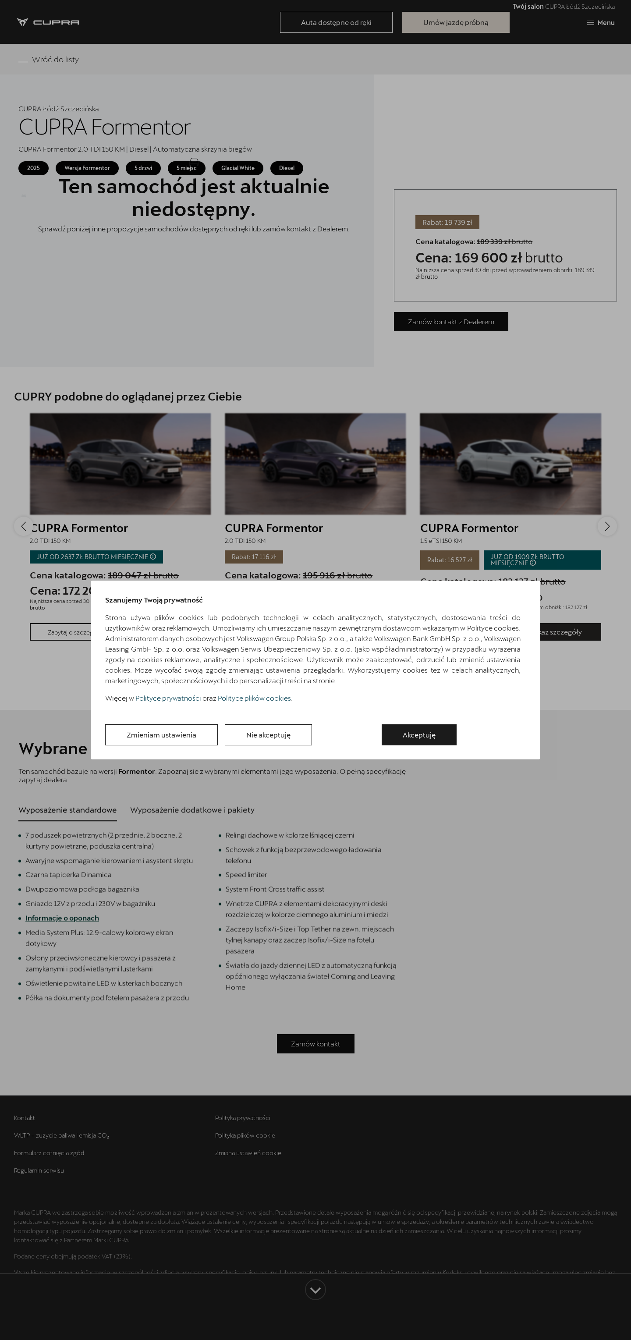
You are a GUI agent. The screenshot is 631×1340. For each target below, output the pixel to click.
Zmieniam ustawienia (161, 734)
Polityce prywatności (168, 698)
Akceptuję (419, 734)
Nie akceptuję (268, 734)
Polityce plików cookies (254, 698)
